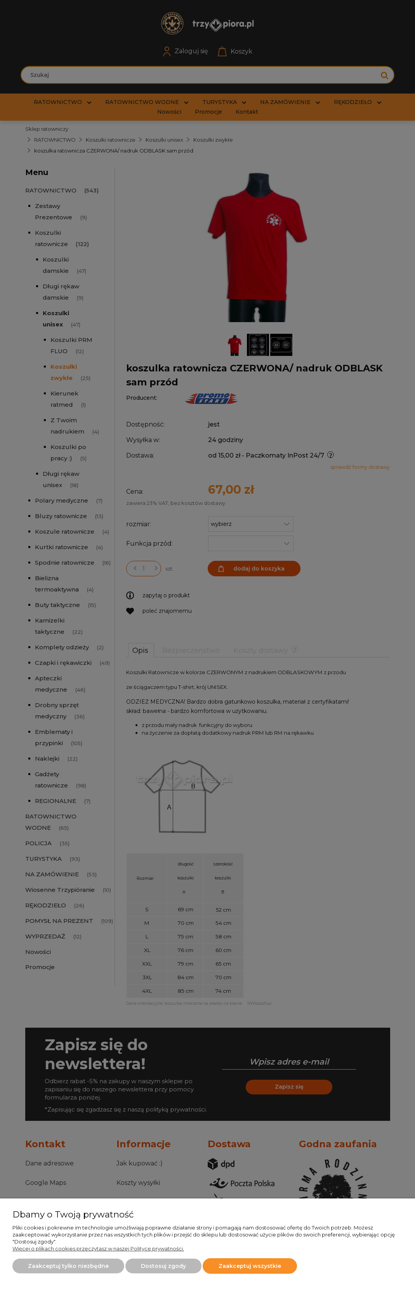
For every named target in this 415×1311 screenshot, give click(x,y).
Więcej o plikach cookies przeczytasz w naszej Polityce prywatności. (98, 1248)
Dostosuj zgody (163, 1265)
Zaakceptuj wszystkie (250, 1265)
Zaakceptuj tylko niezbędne (68, 1265)
